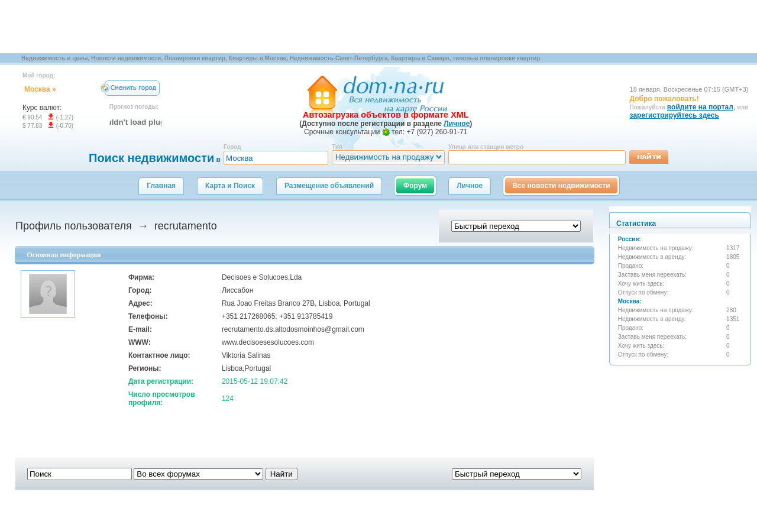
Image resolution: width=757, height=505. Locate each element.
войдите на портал (700, 107)
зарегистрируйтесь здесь (674, 115)
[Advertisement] (215, 26)
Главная (161, 186)
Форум (415, 186)
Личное (470, 186)
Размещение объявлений (329, 186)
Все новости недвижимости (561, 186)
